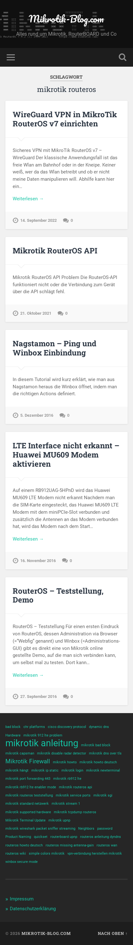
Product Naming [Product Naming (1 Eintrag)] (18, 837)
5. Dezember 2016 (36, 415)
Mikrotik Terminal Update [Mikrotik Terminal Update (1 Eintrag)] (25, 820)
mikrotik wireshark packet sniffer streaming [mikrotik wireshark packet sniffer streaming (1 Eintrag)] (40, 829)
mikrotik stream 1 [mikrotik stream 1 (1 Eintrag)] (66, 804)
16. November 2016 (38, 560)
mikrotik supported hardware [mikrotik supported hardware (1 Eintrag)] (28, 812)
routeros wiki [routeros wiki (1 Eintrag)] (15, 853)
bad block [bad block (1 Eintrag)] (13, 727)
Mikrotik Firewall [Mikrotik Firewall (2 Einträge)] (27, 761)
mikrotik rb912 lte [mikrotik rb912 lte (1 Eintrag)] (67, 779)
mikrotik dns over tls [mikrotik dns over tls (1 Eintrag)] (105, 753)
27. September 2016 (38, 696)
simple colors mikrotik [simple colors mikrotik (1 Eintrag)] (47, 853)
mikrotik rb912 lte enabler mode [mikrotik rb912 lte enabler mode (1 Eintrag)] (30, 787)
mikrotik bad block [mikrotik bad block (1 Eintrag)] (96, 745)
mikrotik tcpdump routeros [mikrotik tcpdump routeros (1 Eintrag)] (75, 812)
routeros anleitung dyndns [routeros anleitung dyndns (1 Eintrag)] (100, 837)
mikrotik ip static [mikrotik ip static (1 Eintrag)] (45, 770)
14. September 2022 (38, 220)
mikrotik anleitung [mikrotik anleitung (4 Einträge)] (41, 743)
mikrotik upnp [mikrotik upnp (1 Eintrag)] (59, 820)
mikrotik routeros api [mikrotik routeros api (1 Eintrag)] (75, 787)
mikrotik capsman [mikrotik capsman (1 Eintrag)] (19, 753)
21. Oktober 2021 (35, 313)
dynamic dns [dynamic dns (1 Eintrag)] (99, 727)
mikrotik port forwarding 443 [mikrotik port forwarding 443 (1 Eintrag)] (27, 779)
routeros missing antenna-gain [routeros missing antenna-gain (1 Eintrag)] (70, 845)
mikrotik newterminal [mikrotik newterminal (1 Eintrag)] (103, 770)
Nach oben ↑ (113, 933)
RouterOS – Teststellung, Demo (58, 595)
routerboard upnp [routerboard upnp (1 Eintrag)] (63, 837)
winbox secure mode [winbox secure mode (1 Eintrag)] (21, 862)
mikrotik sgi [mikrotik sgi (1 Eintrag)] (102, 795)
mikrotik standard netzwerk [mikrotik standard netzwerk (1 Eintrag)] (27, 804)
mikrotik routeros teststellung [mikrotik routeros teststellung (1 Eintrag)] (29, 795)
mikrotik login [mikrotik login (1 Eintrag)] (72, 770)
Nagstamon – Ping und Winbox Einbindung (54, 348)
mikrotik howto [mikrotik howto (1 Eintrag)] (65, 762)
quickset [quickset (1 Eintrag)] (41, 837)
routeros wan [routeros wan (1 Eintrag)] (107, 845)
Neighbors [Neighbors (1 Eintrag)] (86, 829)
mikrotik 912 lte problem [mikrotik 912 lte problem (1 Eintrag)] (42, 735)
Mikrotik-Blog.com (66, 19)
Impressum (22, 899)
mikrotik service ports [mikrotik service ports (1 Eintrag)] (73, 795)
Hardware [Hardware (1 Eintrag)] (13, 735)
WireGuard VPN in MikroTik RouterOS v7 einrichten (65, 119)
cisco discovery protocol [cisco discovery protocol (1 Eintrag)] (67, 727)
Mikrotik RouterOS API (55, 250)
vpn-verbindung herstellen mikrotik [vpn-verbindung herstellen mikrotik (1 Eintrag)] (94, 853)
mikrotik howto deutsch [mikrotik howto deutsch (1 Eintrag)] (98, 762)
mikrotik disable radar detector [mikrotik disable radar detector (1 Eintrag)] (61, 753)
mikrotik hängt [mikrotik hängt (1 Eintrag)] (16, 770)
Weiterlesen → (28, 199)
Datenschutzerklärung (33, 909)
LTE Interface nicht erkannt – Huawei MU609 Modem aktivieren (66, 454)
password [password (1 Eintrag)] (104, 829)
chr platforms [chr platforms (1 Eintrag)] (34, 727)
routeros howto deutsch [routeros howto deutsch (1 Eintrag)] (24, 845)
